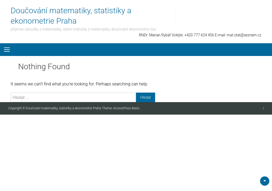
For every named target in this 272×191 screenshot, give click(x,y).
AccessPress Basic (126, 108)
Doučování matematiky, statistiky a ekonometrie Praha (64, 108)
